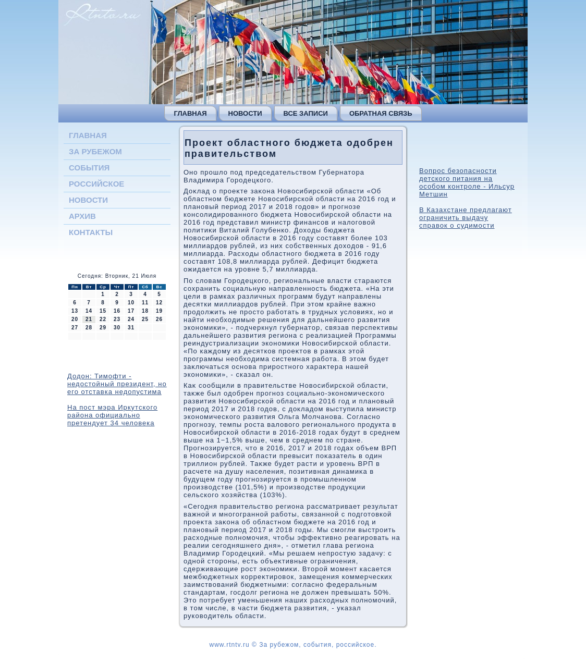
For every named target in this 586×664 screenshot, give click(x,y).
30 (117, 327)
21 (89, 319)
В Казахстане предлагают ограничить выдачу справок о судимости (465, 217)
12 (159, 302)
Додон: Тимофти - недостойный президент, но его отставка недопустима (117, 384)
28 (89, 327)
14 (89, 311)
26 (159, 319)
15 (103, 311)
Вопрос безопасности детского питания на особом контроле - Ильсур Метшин (467, 182)
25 (145, 319)
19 (159, 311)
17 (131, 311)
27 (74, 327)
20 (74, 319)
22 (103, 319)
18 (145, 311)
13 (74, 311)
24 (131, 319)
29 (103, 327)
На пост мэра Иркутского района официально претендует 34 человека (112, 415)
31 (131, 327)
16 (117, 311)
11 (145, 302)
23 (117, 319)
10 (131, 302)
